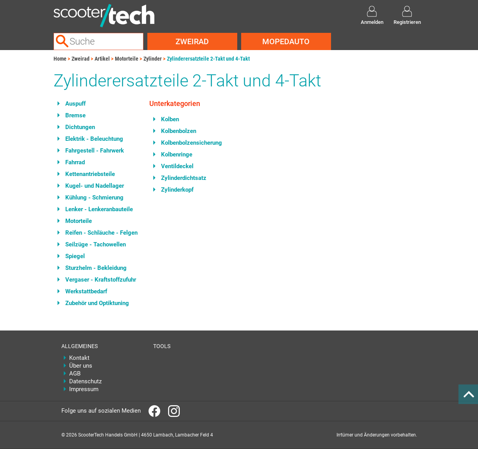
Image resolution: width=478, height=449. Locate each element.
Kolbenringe (176, 154)
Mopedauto (286, 41)
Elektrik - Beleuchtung (94, 138)
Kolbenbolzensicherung (191, 142)
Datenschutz (85, 381)
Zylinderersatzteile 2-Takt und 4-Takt (208, 59)
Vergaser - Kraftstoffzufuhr (100, 279)
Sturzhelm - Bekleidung (96, 267)
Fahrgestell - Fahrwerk (94, 150)
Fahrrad (75, 162)
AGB (75, 373)
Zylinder (152, 59)
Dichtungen (80, 127)
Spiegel (75, 256)
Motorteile (126, 59)
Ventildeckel (177, 166)
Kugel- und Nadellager (94, 185)
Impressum (83, 389)
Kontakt (79, 357)
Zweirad (192, 41)
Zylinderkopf (177, 189)
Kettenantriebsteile (90, 174)
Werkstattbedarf (86, 291)
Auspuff (75, 103)
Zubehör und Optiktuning (97, 303)
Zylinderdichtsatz (183, 177)
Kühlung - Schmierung (94, 197)
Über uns (80, 365)
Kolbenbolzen (178, 131)
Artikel (102, 59)
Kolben (170, 119)
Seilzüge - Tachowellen (95, 244)
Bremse (75, 115)
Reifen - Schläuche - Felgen (101, 232)
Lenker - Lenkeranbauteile (99, 209)
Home (60, 59)
